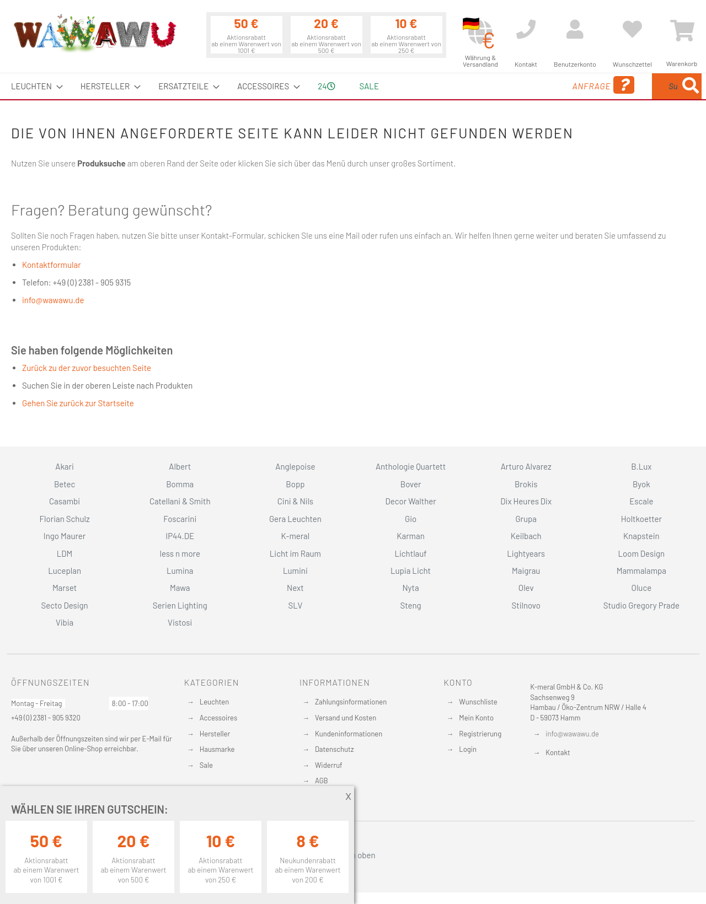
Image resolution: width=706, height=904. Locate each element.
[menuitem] (33, 86)
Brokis (526, 484)
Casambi (64, 501)
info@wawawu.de (53, 300)
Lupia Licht (411, 570)
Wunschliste (478, 701)
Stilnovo (526, 605)
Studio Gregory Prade (641, 605)
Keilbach (526, 536)
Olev (526, 588)
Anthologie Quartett (411, 466)
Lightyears (526, 553)
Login (468, 749)
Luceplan (64, 570)
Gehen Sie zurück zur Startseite (78, 403)
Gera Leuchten (295, 519)
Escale (641, 501)
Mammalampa (641, 570)
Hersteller (215, 733)
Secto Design (64, 605)
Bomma (180, 484)
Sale (206, 765)
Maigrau (526, 570)
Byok (641, 484)
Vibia (64, 622)
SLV (295, 605)
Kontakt (557, 752)
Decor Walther (410, 501)
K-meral (295, 536)
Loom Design (641, 553)
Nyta (410, 588)
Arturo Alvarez (526, 466)
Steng (410, 605)
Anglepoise (295, 466)
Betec (64, 484)
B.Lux (641, 466)
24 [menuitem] (326, 86)
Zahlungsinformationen (351, 701)
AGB (321, 780)
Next (295, 588)
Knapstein (641, 536)
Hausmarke (217, 749)
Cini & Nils (295, 501)
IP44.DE (179, 536)
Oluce (642, 588)
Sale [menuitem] (369, 86)
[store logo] (94, 33)
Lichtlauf (410, 553)
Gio (410, 519)
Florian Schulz (65, 519)
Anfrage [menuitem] (514, 85)
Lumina (180, 570)
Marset (64, 588)
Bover (410, 484)
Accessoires (218, 717)
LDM (65, 553)
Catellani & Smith (180, 501)
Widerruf (329, 765)
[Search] (691, 86)
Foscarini (179, 519)
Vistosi (180, 622)
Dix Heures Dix (526, 501)
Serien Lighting (180, 605)
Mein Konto (476, 717)
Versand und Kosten (345, 717)
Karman (410, 536)
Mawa (180, 588)
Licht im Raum (295, 553)
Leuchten (214, 701)
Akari (64, 466)
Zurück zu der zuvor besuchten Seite (86, 368)
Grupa (526, 519)
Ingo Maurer (64, 536)
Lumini (295, 570)
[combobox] (621, 86)
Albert (180, 466)
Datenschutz (334, 749)
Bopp (295, 484)
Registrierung (480, 733)
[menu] (353, 86)
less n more (180, 553)
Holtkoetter (641, 519)
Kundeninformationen (348, 733)
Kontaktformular (51, 265)
